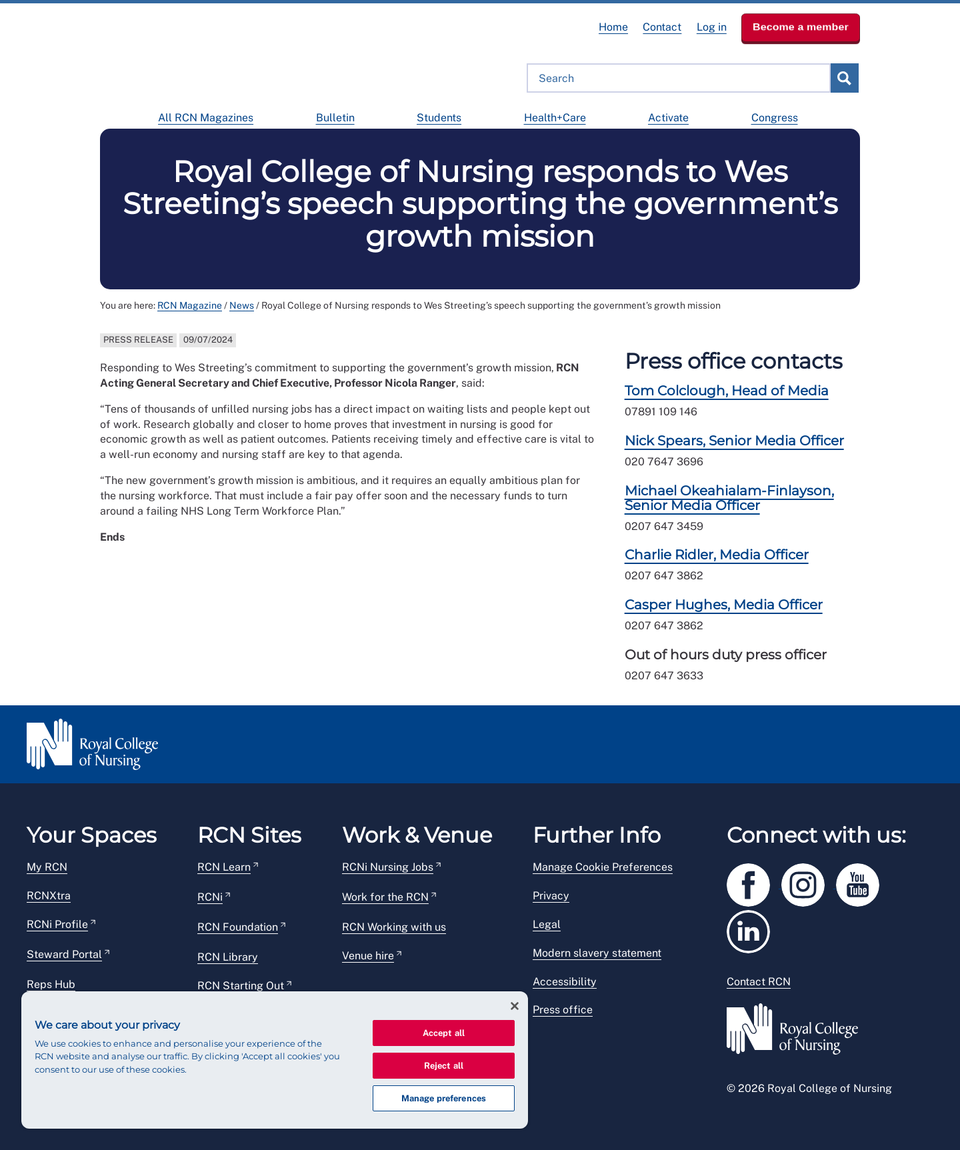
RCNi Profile (57, 924)
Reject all (443, 1066)
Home (613, 27)
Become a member (801, 27)
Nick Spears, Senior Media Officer (734, 441)
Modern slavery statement (597, 953)
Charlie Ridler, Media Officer (717, 555)
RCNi (210, 897)
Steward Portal (64, 954)
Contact (662, 27)
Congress (774, 117)
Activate (668, 117)
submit (844, 78)
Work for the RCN (385, 897)
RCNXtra (49, 895)
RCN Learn (224, 867)
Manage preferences (443, 1098)
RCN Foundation (237, 927)
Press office (563, 1009)
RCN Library (227, 957)
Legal (547, 924)
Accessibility (565, 981)
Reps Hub (51, 984)
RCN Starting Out (240, 985)
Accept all (444, 1033)
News (241, 305)
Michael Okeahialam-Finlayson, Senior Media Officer (729, 498)
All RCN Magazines (205, 117)
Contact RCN (759, 981)
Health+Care (555, 117)
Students (439, 117)
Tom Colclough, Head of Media (727, 391)
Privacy (551, 895)
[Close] (515, 1006)
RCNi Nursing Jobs (387, 867)
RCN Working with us (394, 927)
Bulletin (335, 117)
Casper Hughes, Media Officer (724, 605)
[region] (274, 1060)
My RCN (47, 867)
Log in (712, 27)
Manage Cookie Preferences (603, 867)
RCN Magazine (189, 305)
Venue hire (368, 955)
